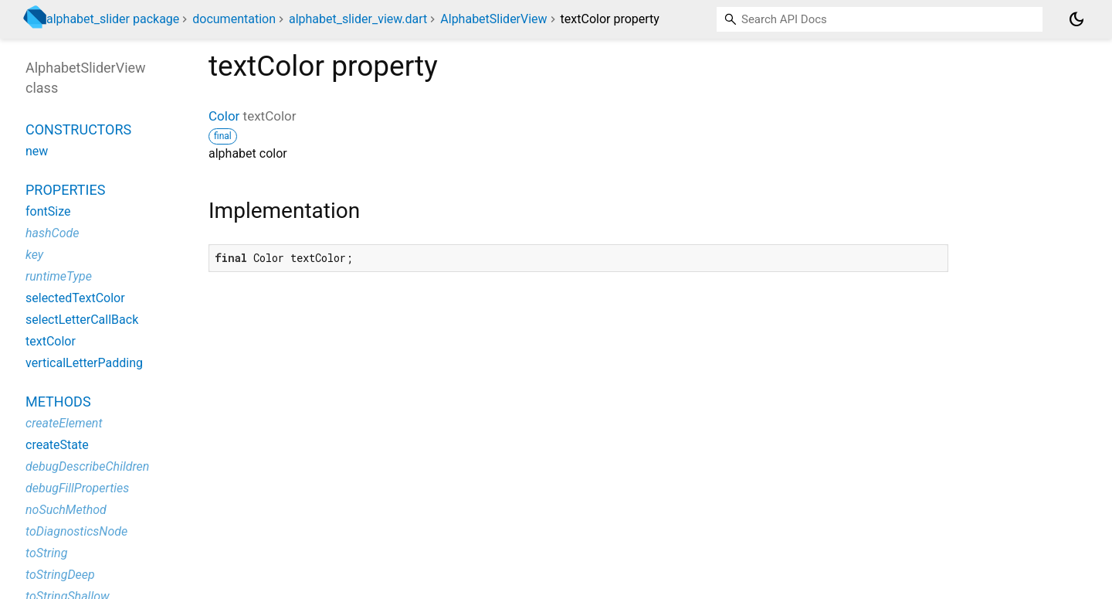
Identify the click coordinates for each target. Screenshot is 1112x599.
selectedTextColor (75, 298)
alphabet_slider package (112, 19)
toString (46, 553)
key (34, 254)
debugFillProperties (77, 488)
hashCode (52, 233)
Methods (58, 401)
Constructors (78, 129)
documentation (234, 19)
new (36, 151)
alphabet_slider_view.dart (358, 19)
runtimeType (58, 276)
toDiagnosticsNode (76, 531)
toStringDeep (60, 574)
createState (57, 444)
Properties (65, 190)
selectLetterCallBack (81, 319)
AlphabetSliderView (493, 19)
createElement (64, 423)
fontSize (47, 211)
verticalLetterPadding (84, 363)
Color (223, 116)
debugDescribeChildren (87, 466)
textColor (50, 341)
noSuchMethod (66, 509)
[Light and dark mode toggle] (1076, 19)
